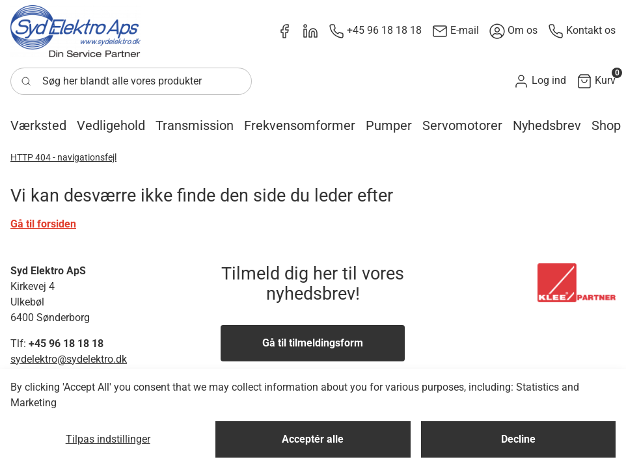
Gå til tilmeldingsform (312, 343)
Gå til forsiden (43, 224)
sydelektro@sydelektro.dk (68, 359)
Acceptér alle (313, 439)
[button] (539, 81)
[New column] (75, 31)
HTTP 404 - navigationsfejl (63, 157)
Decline (518, 439)
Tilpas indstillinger (108, 439)
